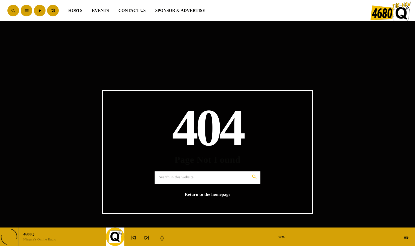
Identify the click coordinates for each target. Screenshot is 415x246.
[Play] (40, 10)
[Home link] (391, 11)
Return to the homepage (207, 194)
